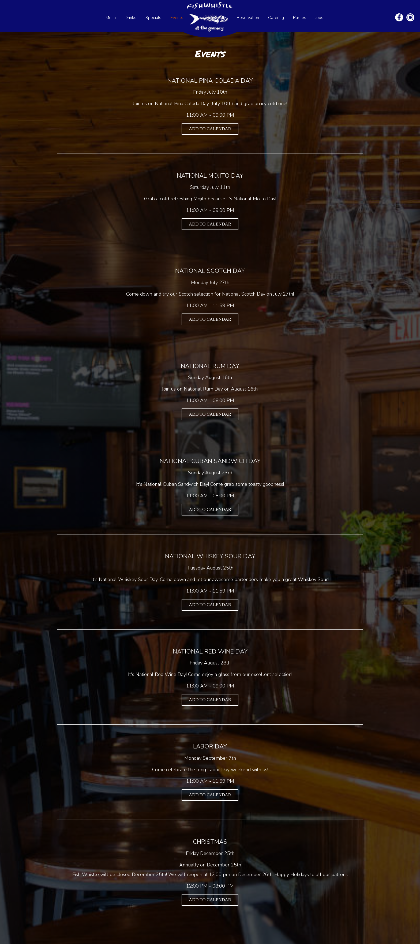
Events (176, 18)
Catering (276, 18)
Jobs (319, 18)
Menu (111, 18)
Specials (153, 18)
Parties (300, 18)
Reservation (248, 18)
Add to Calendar (210, 128)
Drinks (131, 18)
